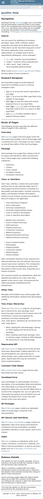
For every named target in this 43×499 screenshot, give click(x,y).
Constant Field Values (13, 370)
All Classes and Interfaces (31, 32)
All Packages (15, 32)
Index (7, 28)
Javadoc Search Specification (23, 71)
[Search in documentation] (35, 7)
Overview (19, 22)
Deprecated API (11, 349)
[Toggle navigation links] (3, 2)
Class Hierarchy (16, 308)
